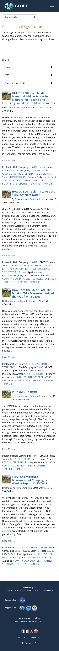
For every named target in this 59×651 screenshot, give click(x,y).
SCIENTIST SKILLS (11, 272)
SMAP (34, 167)
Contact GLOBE (37, 637)
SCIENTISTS (8, 183)
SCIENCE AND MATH (36, 363)
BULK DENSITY (26, 173)
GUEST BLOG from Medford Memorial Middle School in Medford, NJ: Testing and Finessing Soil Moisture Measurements (28, 98)
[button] (52, 6)
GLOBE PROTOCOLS (41, 265)
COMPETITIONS (32, 557)
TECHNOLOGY (9, 367)
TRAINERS (47, 183)
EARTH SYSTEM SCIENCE (38, 268)
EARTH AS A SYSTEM (13, 268)
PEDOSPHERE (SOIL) (20, 170)
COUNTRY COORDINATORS (18, 180)
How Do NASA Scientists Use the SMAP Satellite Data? (33, 193)
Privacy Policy (21, 637)
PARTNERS (39, 180)
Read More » (8, 160)
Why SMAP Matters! (25, 391)
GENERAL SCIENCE (20, 265)
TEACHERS (35, 183)
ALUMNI (51, 177)
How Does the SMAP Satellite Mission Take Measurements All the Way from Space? (33, 293)
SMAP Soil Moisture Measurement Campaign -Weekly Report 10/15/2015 (29, 480)
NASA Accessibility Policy (29, 643)
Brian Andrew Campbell (17, 107)
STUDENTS (22, 183)
